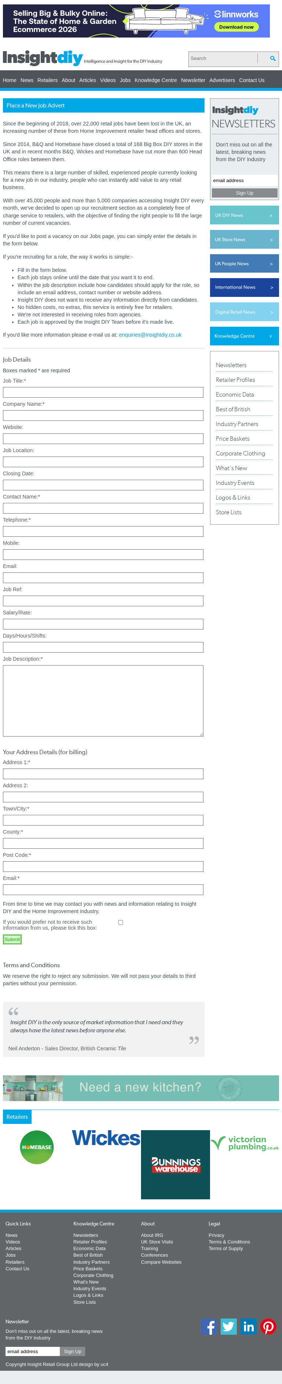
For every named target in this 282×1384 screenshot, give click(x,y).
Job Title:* (14, 381)
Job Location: (19, 450)
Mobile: (11, 543)
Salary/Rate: (17, 612)
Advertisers (222, 80)
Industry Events (235, 482)
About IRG (152, 1248)
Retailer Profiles (235, 379)
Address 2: (15, 799)
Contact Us (251, 80)
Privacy (216, 1248)
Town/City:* (16, 822)
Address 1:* (16, 775)
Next (212, 1204)
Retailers (47, 80)
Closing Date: (19, 473)
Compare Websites (161, 1275)
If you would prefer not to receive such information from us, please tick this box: (50, 938)
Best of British (233, 409)
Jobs (125, 80)
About (68, 80)
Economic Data (235, 394)
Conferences (154, 1268)
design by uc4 (93, 1377)
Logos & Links (233, 497)
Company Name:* (24, 404)
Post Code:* (17, 868)
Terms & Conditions (229, 1255)
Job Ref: (13, 589)
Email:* (11, 891)
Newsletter (193, 80)
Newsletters (231, 365)
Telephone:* (17, 520)
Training (149, 1261)
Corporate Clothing (240, 453)
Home (10, 80)
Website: (13, 427)
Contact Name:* (21, 497)
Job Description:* (23, 659)
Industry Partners (237, 423)
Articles (87, 80)
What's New (231, 468)
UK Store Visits (157, 1255)
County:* (13, 845)
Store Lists (229, 512)
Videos (108, 80)
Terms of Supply (226, 1261)
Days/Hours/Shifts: (25, 636)
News (27, 80)
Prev (7, 1204)
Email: (10, 566)
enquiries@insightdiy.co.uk (150, 335)
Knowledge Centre (156, 80)
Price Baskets (233, 438)
